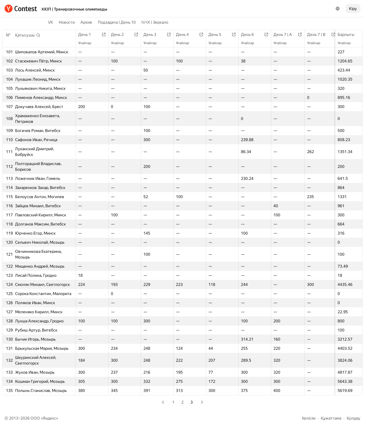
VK (50, 22)
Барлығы (349, 34)
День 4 (185, 34)
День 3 (152, 34)
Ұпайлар (347, 43)
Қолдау (353, 418)
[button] (27, 35)
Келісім (308, 418)
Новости (67, 22)
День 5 (217, 34)
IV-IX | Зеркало (154, 22)
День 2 (120, 34)
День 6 (250, 34)
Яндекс (49, 418)
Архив (86, 22)
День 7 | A (285, 34)
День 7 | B (319, 34)
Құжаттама (331, 418)
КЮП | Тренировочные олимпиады (74, 9)
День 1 (87, 34)
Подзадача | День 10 (117, 22)
